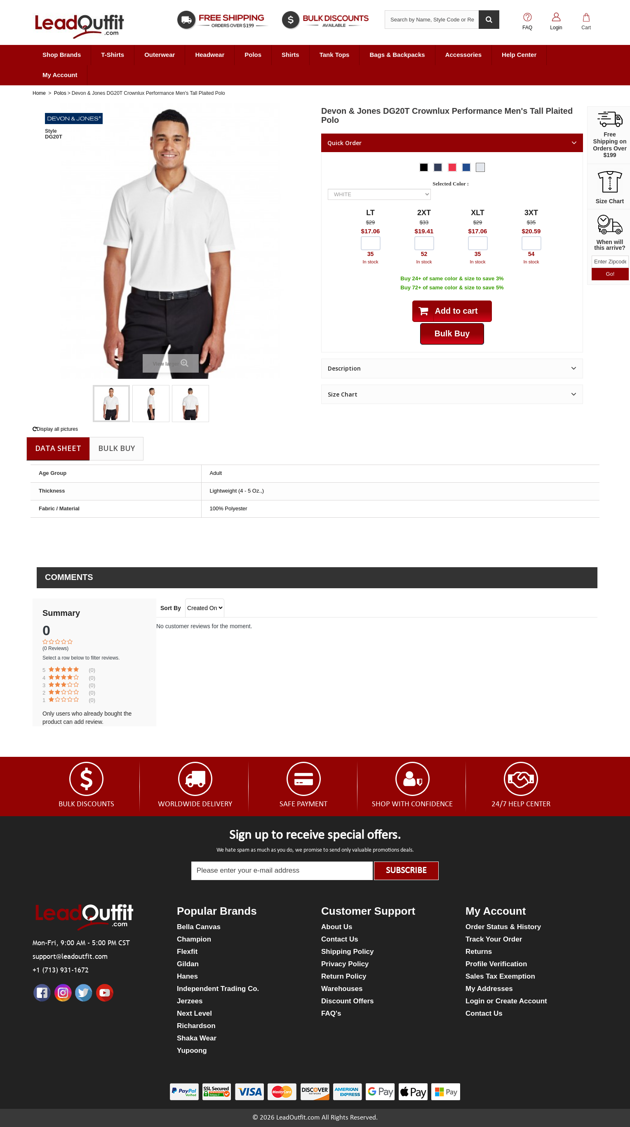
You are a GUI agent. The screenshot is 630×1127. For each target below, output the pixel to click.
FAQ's (331, 1013)
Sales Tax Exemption (500, 976)
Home (39, 93)
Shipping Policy (347, 952)
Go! (610, 274)
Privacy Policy (345, 964)
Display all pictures (55, 429)
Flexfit (187, 952)
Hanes (187, 976)
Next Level (194, 1013)
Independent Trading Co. (218, 989)
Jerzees (189, 1001)
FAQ (527, 28)
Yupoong (192, 1050)
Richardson (196, 1026)
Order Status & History (503, 927)
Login (556, 28)
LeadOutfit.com (298, 1117)
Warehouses (341, 989)
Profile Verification (496, 964)
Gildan (188, 964)
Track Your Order (493, 939)
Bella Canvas (199, 927)
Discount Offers (347, 1001)
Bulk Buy (116, 448)
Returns (478, 952)
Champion (194, 939)
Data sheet (58, 448)
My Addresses (489, 989)
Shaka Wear (196, 1038)
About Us (337, 927)
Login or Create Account (506, 1001)
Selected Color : (452, 184)
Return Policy (344, 976)
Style (51, 131)
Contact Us (339, 939)
